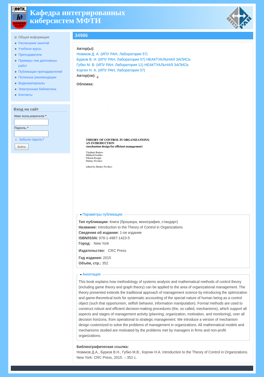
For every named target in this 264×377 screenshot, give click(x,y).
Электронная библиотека (37, 89)
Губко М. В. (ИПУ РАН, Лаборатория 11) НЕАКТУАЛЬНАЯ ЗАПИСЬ (133, 65)
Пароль (21, 128)
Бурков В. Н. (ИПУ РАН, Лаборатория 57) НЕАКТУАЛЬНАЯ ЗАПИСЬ (134, 59)
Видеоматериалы (31, 83)
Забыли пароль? (31, 139)
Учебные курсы (29, 49)
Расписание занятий (33, 43)
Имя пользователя (30, 116)
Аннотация (91, 274)
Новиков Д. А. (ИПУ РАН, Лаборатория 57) (112, 54)
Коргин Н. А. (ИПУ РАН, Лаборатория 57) (111, 70)
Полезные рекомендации (37, 77)
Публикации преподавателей (40, 71)
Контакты (25, 95)
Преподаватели (30, 55)
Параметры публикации (102, 214)
